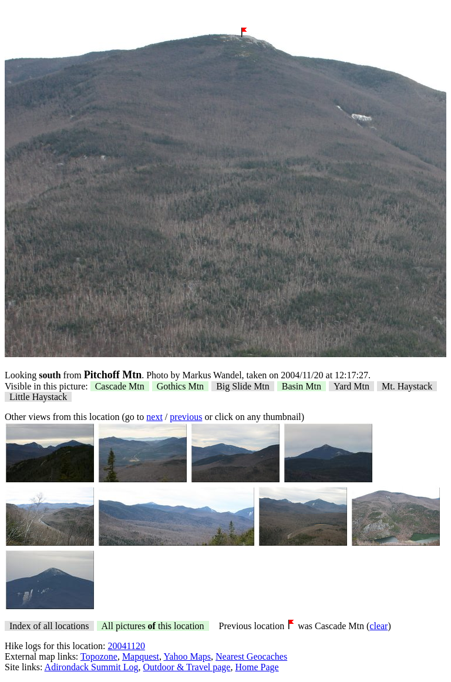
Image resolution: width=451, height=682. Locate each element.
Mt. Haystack (407, 386)
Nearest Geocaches (251, 656)
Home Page (256, 667)
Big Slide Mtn (243, 386)
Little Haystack (38, 397)
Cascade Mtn (119, 386)
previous (186, 417)
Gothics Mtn (180, 386)
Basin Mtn (301, 386)
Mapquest (140, 656)
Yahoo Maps (187, 656)
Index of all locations (49, 626)
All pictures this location (153, 626)
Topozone (98, 656)
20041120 (126, 646)
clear (378, 626)
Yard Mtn (351, 386)
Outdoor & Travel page (187, 667)
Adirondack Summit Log (92, 667)
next (154, 417)
